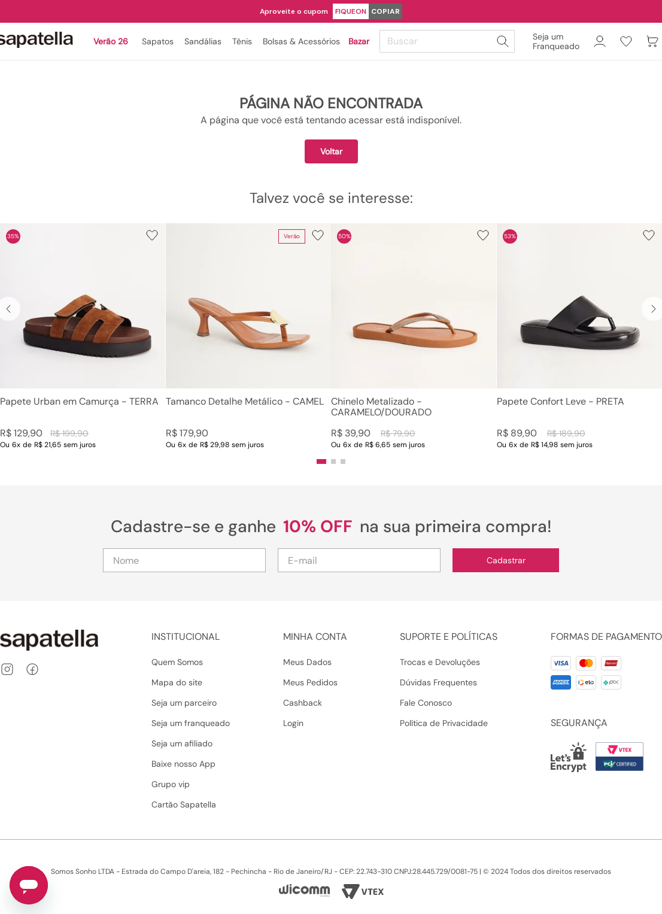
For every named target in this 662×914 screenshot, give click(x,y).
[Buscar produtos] (503, 41)
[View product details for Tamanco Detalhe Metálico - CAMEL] (248, 336)
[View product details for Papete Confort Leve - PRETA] (579, 336)
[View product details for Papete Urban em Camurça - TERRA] (82, 336)
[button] (321, 461)
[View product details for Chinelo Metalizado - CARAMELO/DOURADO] (413, 336)
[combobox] (448, 41)
